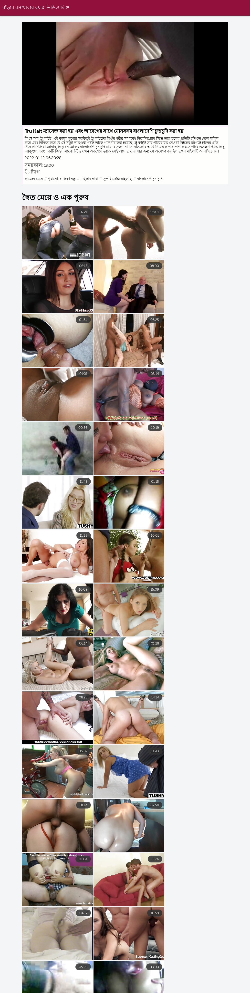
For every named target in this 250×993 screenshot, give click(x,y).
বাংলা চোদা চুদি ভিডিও (57, 987)
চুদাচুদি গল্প (96, 987)
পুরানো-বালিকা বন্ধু (62, 188)
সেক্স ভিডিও (240, 987)
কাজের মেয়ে (34, 188)
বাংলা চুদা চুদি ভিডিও (166, 987)
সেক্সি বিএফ (127, 987)
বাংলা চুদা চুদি (207, 987)
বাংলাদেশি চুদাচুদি (150, 188)
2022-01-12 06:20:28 (43, 167)
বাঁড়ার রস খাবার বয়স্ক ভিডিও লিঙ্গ (35, 7)
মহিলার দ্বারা (90, 188)
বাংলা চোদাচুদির (13, 987)
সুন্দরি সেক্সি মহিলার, (118, 188)
